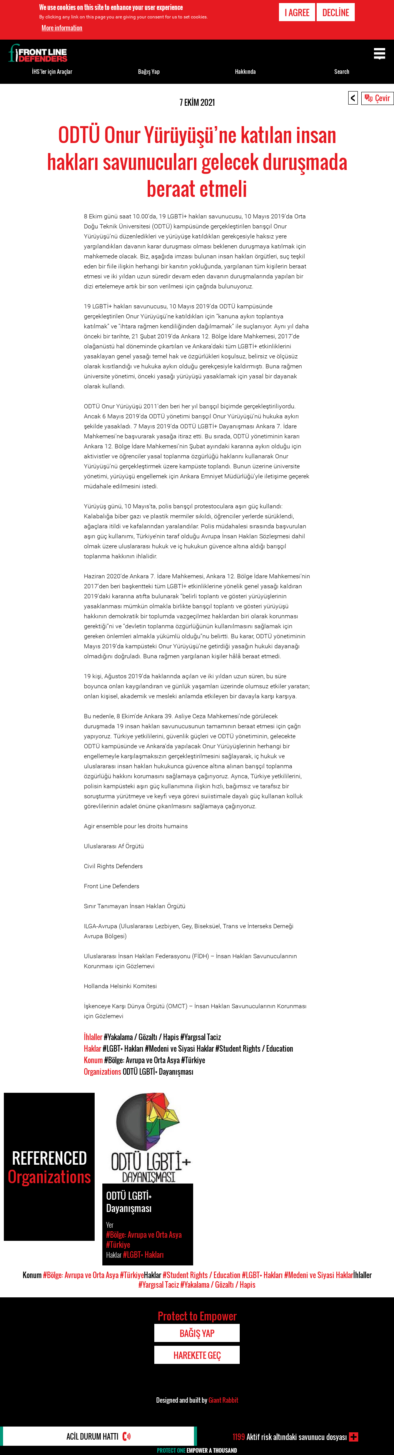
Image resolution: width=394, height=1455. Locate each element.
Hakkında (245, 71)
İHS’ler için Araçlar (52, 71)
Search (341, 71)
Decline (335, 12)
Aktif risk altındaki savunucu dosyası (290, 1437)
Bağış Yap (149, 71)
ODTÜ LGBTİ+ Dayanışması (158, 1072)
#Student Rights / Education (254, 1049)
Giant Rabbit (223, 1400)
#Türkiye (193, 1060)
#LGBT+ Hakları (123, 1049)
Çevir (382, 97)
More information (62, 27)
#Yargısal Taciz (200, 1037)
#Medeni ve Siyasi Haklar (179, 1049)
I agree (297, 12)
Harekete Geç (197, 1355)
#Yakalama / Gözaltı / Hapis (141, 1037)
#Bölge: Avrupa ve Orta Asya (142, 1060)
